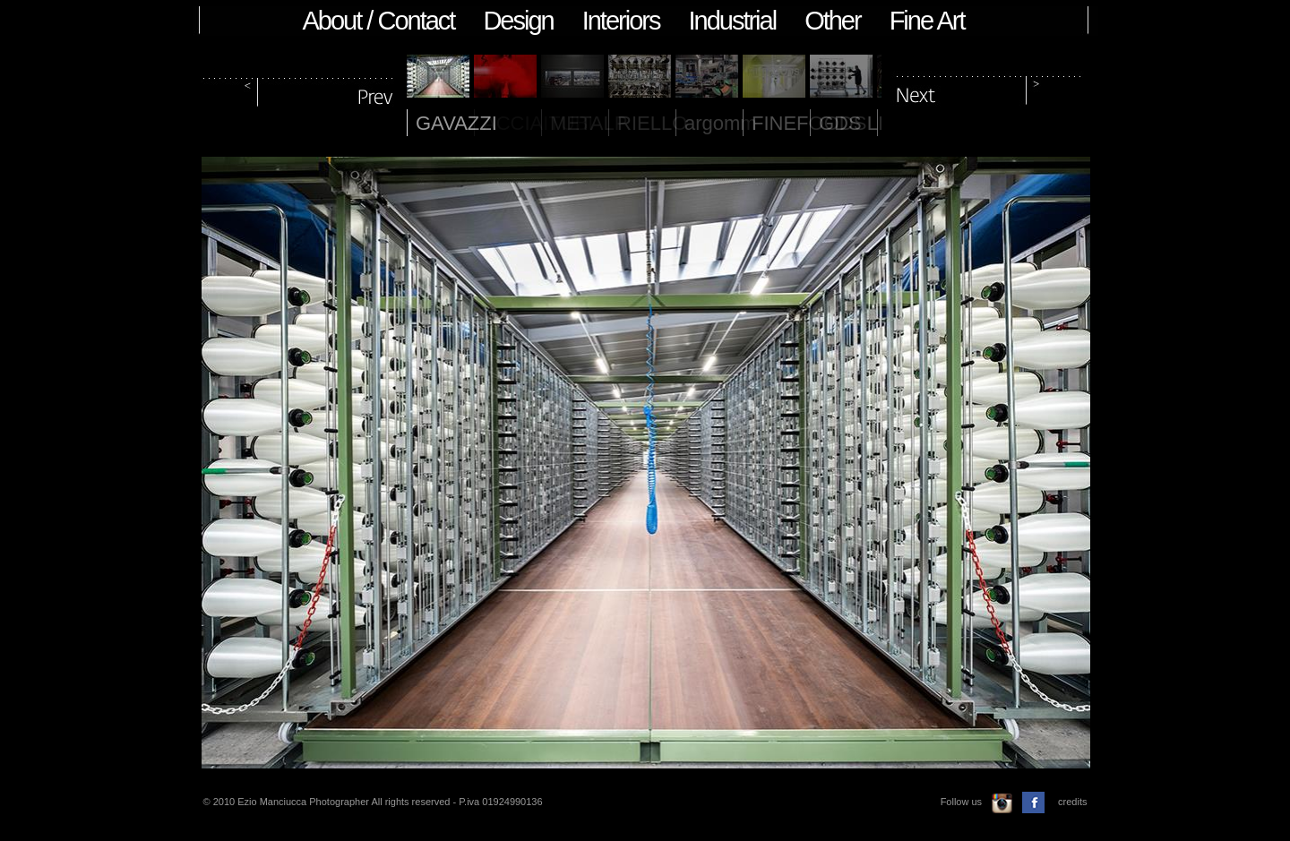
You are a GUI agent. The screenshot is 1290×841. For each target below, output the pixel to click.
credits (1072, 801)
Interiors (621, 20)
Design (518, 20)
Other (832, 20)
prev (299, 88)
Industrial (732, 20)
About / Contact (379, 20)
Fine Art (927, 20)
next (989, 88)
